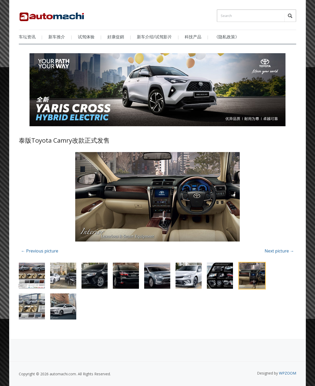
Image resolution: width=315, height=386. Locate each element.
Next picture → (279, 251)
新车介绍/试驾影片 (154, 37)
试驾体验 (86, 37)
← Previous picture (39, 251)
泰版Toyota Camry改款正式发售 (64, 140)
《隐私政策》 (226, 37)
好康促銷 (115, 37)
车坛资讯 (27, 37)
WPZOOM (287, 373)
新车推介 (56, 37)
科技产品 (193, 37)
